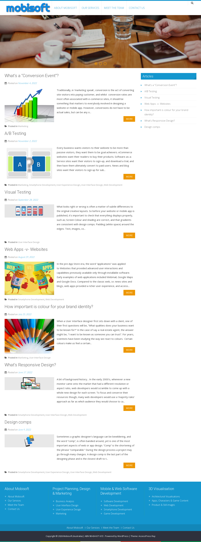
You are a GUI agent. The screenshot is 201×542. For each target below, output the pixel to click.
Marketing (23, 126)
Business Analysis (65, 501)
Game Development (114, 513)
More (129, 118)
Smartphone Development (42, 184)
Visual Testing (152, 97)
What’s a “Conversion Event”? (160, 85)
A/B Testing (150, 91)
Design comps (152, 126)
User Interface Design (92, 184)
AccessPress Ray (147, 536)
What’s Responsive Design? (159, 120)
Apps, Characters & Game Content (170, 500)
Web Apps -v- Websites (157, 103)
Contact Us (137, 8)
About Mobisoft (65, 8)
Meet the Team (114, 8)
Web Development (113, 184)
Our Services (90, 8)
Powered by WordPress (117, 536)
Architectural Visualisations (166, 496)
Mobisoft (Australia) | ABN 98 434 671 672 (83, 536)
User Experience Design (68, 184)
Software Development (116, 501)
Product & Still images (163, 504)
